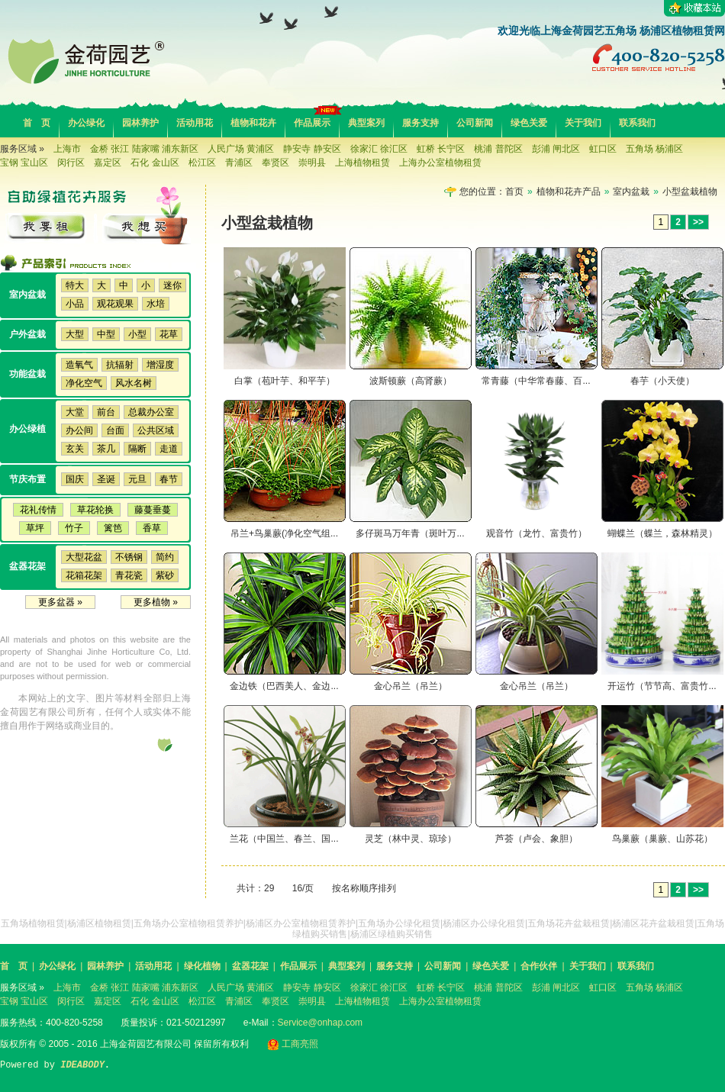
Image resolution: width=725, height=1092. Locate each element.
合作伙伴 (538, 966)
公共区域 (155, 430)
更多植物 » (156, 602)
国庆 (75, 479)
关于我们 (583, 123)
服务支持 (420, 123)
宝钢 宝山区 (24, 162)
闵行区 (71, 162)
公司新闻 (474, 123)
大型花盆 (84, 557)
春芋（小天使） (662, 380)
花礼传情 (38, 509)
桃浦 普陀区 (498, 148)
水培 (156, 303)
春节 (169, 479)
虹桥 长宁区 (441, 148)
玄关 (75, 448)
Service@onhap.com (320, 1022)
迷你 (172, 285)
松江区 (202, 162)
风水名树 (133, 383)
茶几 (106, 448)
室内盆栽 (631, 191)
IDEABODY (82, 1065)
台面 (115, 430)
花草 (169, 334)
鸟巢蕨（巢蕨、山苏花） (662, 838)
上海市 (67, 148)
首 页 (36, 123)
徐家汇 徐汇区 (379, 148)
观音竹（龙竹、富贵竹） (536, 533)
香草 (152, 528)
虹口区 (603, 148)
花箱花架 (84, 575)
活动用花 (194, 123)
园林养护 (140, 123)
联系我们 (637, 123)
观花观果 (115, 303)
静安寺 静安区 (311, 148)
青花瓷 (129, 575)
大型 (75, 334)
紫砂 (165, 575)
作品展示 (312, 123)
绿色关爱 (529, 123)
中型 (106, 334)
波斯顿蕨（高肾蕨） (410, 380)
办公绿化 (86, 123)
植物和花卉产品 (568, 191)
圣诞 (106, 479)
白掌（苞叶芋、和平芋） (284, 380)
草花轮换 (95, 509)
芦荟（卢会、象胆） (536, 838)
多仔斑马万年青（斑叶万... (410, 533)
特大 (75, 285)
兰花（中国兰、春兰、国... (284, 838)
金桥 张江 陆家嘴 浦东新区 (144, 148)
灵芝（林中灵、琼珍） (410, 838)
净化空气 (84, 383)
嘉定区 (107, 162)
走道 (169, 448)
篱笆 (113, 528)
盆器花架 (250, 966)
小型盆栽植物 (689, 191)
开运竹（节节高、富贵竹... (661, 686)
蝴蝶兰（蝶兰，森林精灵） (662, 533)
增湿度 (160, 364)
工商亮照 (292, 1044)
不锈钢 (129, 557)
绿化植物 (202, 966)
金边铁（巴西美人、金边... (284, 686)
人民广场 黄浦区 (241, 148)
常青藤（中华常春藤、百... (536, 380)
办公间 (79, 430)
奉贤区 (275, 162)
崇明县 (312, 162)
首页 (514, 191)
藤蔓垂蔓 (152, 509)
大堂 (75, 412)
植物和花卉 (253, 123)
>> (698, 222)
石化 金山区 (154, 162)
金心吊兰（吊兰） (410, 686)
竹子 (74, 528)
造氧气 (79, 364)
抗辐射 (120, 364)
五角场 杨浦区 (654, 148)
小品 (75, 303)
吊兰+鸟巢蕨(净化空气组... (284, 533)
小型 (137, 334)
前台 (106, 412)
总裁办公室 (151, 412)
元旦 (137, 479)
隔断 (137, 448)
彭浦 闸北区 (556, 148)
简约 (165, 557)
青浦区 (239, 162)
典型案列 (366, 123)
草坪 (35, 528)
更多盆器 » (60, 602)
